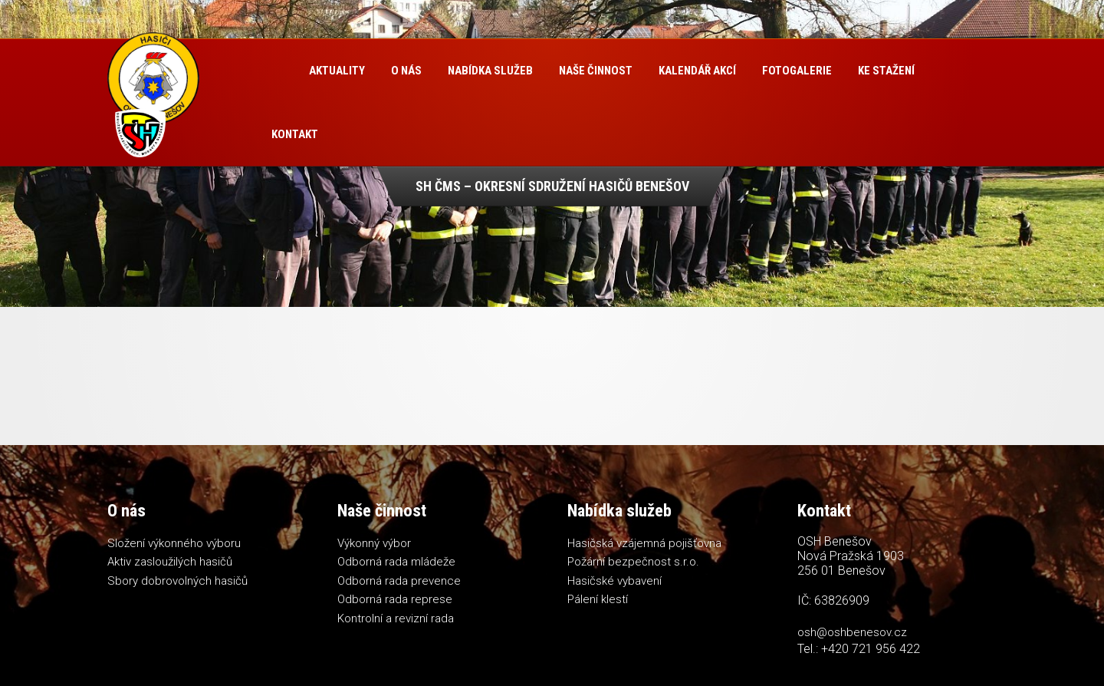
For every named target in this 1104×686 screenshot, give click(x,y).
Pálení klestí (597, 599)
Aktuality (337, 71)
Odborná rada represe (394, 599)
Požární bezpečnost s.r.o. (633, 562)
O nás (406, 71)
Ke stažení (886, 71)
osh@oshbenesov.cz (852, 632)
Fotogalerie (797, 71)
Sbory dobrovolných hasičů (177, 581)
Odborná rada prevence (399, 581)
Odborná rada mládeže (396, 562)
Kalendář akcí (697, 71)
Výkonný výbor (374, 543)
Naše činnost (595, 71)
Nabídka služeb (490, 71)
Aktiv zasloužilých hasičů (169, 562)
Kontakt (294, 134)
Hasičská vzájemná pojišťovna (644, 543)
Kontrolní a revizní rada (395, 618)
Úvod (277, 71)
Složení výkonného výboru (174, 543)
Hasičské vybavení (614, 581)
